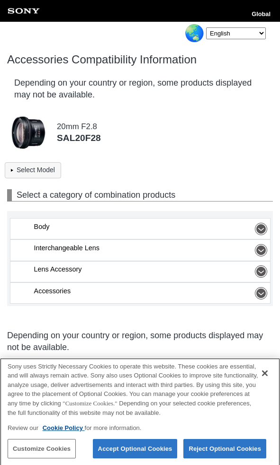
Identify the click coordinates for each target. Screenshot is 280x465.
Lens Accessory (152, 271)
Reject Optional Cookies (225, 451)
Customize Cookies (42, 451)
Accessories (152, 293)
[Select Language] (236, 33)
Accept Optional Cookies (135, 451)
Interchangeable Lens (152, 250)
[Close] (264, 375)
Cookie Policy (64, 430)
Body (152, 229)
